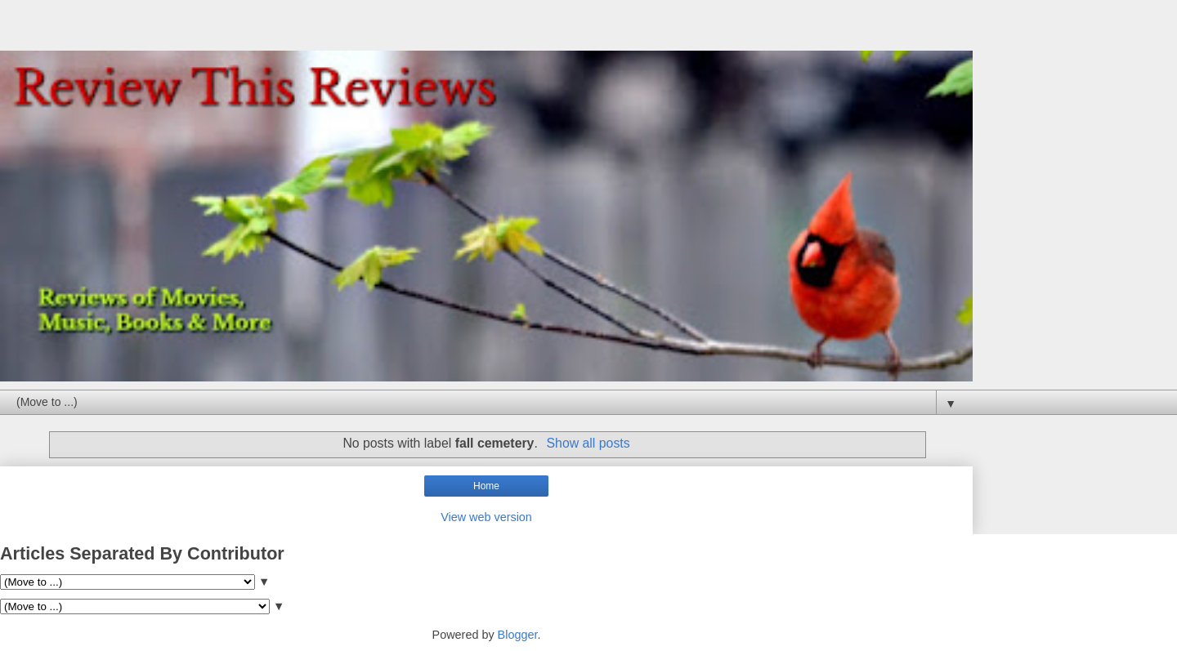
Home (486, 486)
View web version (486, 517)
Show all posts (588, 443)
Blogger (518, 634)
